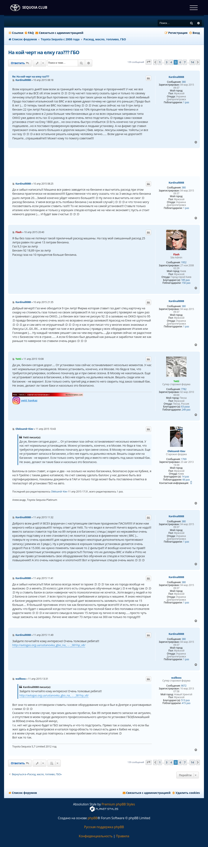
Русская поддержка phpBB (104, 827)
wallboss (176, 677)
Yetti (176, 381)
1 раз (186, 102)
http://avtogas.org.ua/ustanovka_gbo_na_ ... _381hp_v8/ (48, 645)
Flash (176, 254)
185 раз (185, 280)
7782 (183, 389)
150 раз (186, 283)
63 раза (185, 406)
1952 (183, 262)
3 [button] (166, 62)
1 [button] (160, 62)
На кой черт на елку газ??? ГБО (43, 52)
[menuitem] (29, 33)
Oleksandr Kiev (176, 451)
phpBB (93, 818)
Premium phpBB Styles (118, 804)
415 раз (186, 703)
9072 (183, 685)
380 (184, 82)
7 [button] (185, 62)
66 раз (186, 479)
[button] (149, 62)
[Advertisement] (104, 162)
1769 (183, 459)
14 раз (185, 476)
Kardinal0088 (176, 77)
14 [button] (192, 62)
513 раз (185, 700)
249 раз (186, 409)
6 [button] (180, 62)
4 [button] (171, 62)
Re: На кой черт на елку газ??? (30, 76)
